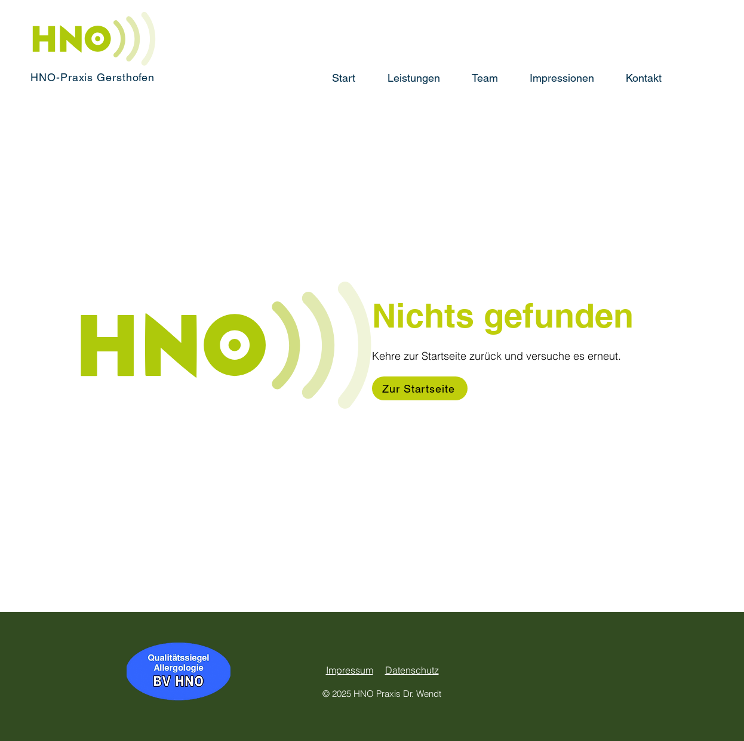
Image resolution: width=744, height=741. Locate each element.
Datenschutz (412, 670)
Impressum (349, 670)
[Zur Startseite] (420, 388)
